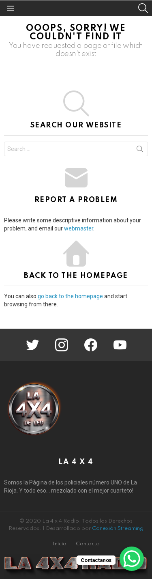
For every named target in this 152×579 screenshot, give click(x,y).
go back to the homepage (70, 296)
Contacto (88, 544)
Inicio (59, 544)
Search (140, 150)
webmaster (78, 228)
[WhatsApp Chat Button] (132, 559)
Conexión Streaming (117, 528)
